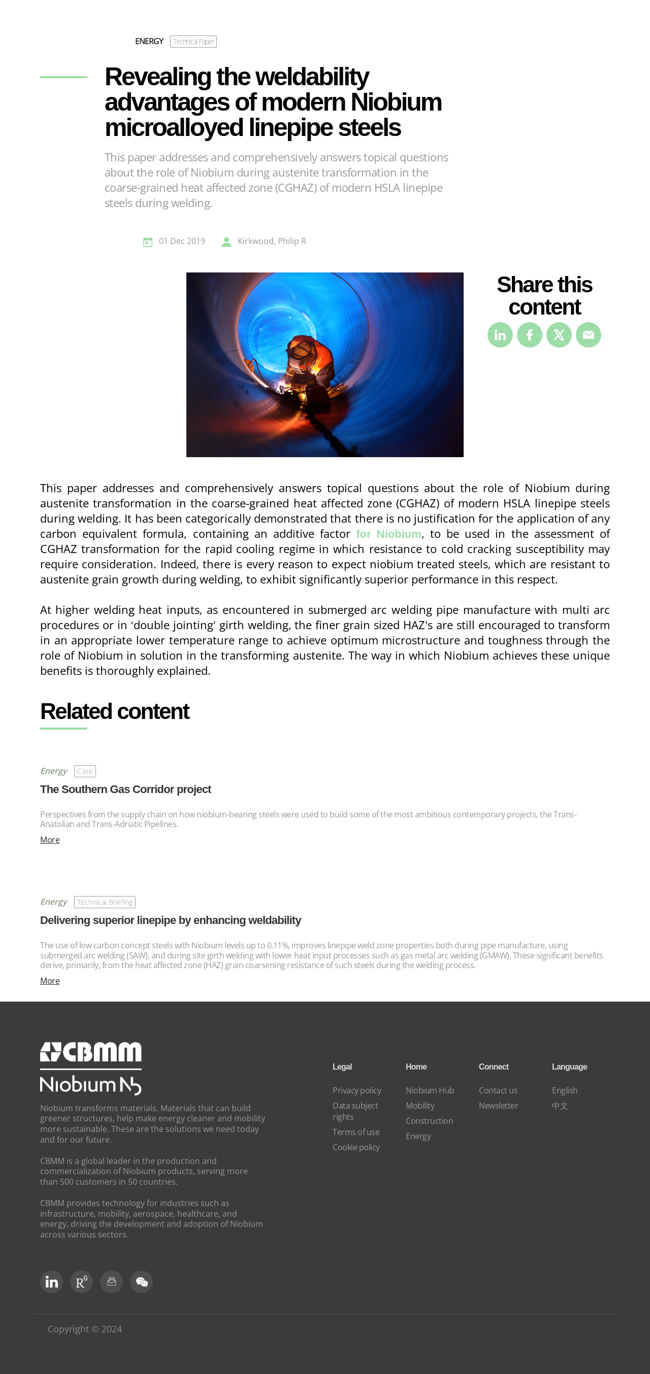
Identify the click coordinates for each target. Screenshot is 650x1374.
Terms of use (356, 1132)
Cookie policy (356, 1147)
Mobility (420, 1105)
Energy (418, 1136)
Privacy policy (357, 1090)
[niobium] (91, 1092)
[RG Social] (81, 1281)
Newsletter (498, 1105)
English (565, 1090)
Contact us (498, 1090)
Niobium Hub (430, 1090)
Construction (429, 1120)
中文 (560, 1105)
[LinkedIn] (51, 1281)
